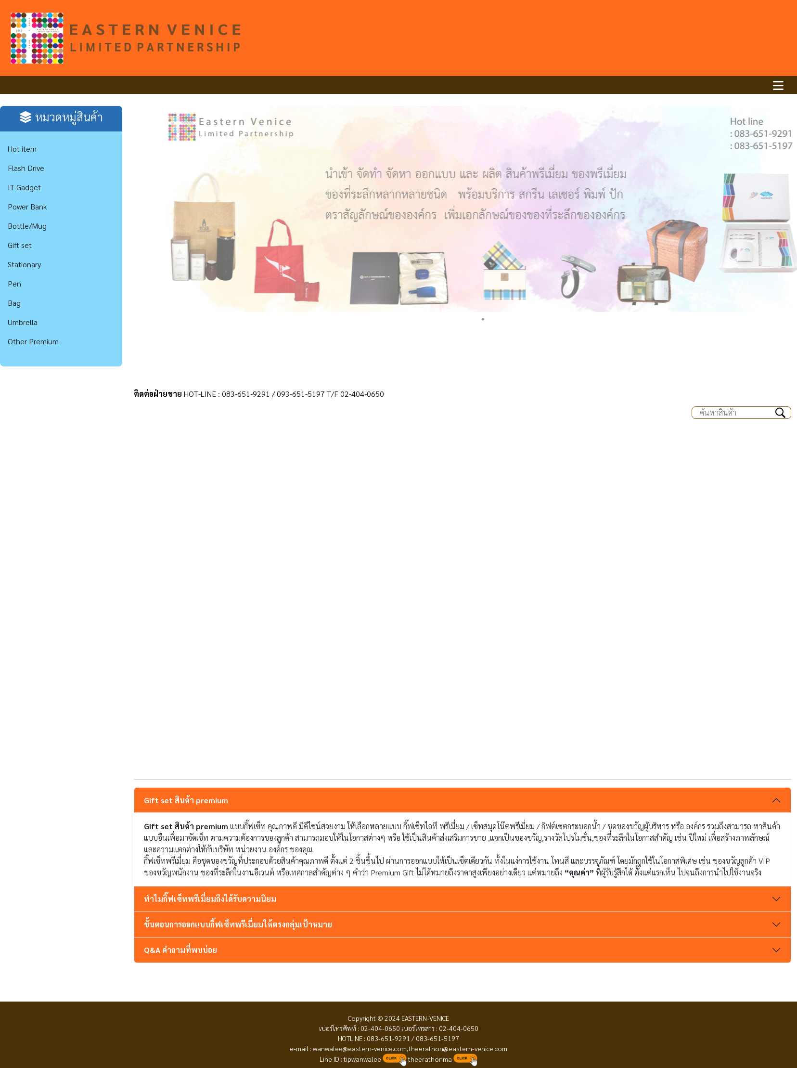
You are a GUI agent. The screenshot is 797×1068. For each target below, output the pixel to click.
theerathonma (430, 1059)
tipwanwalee (361, 1059)
